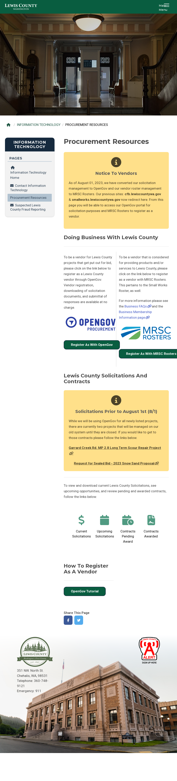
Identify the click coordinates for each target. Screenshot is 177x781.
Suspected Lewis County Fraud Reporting (28, 207)
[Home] (9, 124)
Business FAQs (135, 306)
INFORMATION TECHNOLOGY (39, 125)
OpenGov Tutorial (84, 591)
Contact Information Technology (28, 188)
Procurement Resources (28, 198)
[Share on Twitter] (78, 620)
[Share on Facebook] (68, 620)
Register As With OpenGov (92, 345)
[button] (167, 7)
